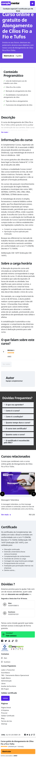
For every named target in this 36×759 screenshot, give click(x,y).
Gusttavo (5, 662)
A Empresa (5, 710)
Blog (2, 718)
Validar (5, 698)
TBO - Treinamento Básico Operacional (15, 675)
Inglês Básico (6, 678)
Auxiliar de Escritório (8, 686)
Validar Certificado (7, 716)
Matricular (6, 751)
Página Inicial (6, 707)
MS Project (5, 689)
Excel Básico (5, 673)
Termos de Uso (6, 721)
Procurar (4, 713)
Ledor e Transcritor (8, 670)
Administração (6, 681)
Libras (3, 683)
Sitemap (4, 724)
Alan (4, 658)
